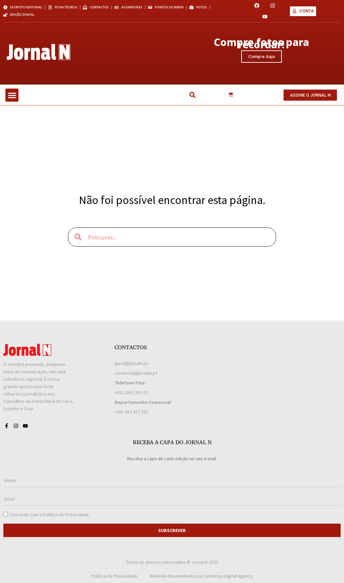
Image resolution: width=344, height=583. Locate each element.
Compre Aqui (261, 56)
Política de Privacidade (66, 515)
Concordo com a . (49, 515)
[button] (11, 95)
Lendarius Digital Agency (228, 576)
